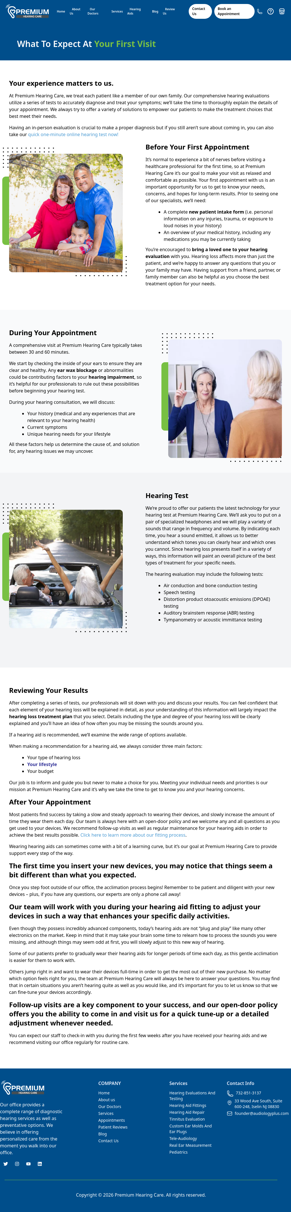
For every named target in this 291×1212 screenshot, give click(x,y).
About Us (75, 11)
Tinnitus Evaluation (187, 1119)
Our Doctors (93, 11)
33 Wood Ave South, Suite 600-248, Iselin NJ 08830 (254, 1103)
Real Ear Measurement (190, 1145)
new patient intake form (216, 212)
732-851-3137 (244, 1093)
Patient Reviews (113, 1127)
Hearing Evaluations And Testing (192, 1095)
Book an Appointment (229, 11)
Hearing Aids (134, 11)
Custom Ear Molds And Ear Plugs (190, 1128)
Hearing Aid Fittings (187, 1105)
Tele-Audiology (183, 1138)
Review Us (169, 11)
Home (61, 11)
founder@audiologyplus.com (258, 1113)
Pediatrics (178, 1152)
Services (117, 11)
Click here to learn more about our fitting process (132, 835)
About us (106, 1099)
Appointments (111, 1120)
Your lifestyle (42, 764)
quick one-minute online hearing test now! (73, 134)
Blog (155, 11)
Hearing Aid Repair (187, 1112)
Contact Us (198, 11)
